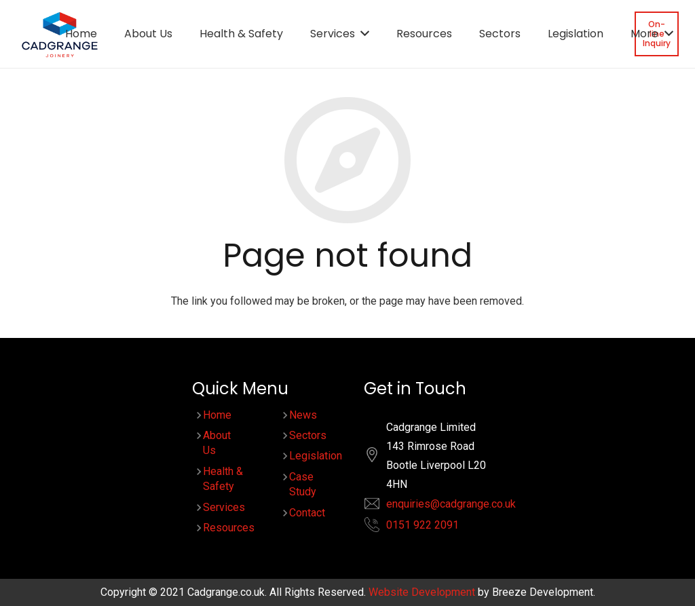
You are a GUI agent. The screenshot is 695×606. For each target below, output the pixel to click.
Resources (229, 527)
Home (217, 415)
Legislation (315, 455)
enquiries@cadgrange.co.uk (451, 503)
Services (224, 507)
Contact (307, 512)
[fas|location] (379, 457)
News (303, 415)
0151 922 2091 (422, 524)
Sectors (307, 435)
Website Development (422, 592)
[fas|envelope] (379, 506)
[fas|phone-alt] (379, 527)
